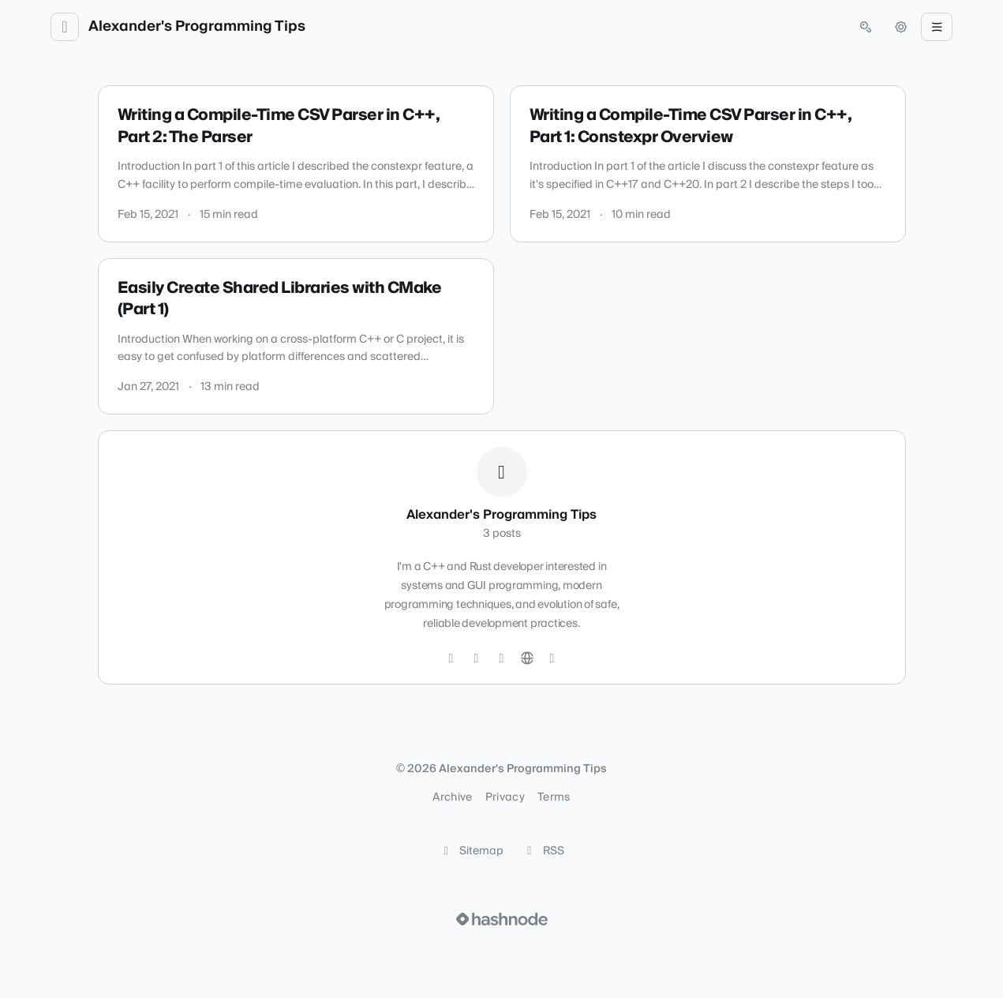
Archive (452, 797)
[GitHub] (477, 658)
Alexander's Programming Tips (196, 27)
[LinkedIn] (502, 658)
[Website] (527, 658)
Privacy (505, 797)
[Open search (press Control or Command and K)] (865, 27)
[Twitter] (451, 658)
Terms (554, 797)
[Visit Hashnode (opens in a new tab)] (502, 919)
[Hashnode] (552, 658)
